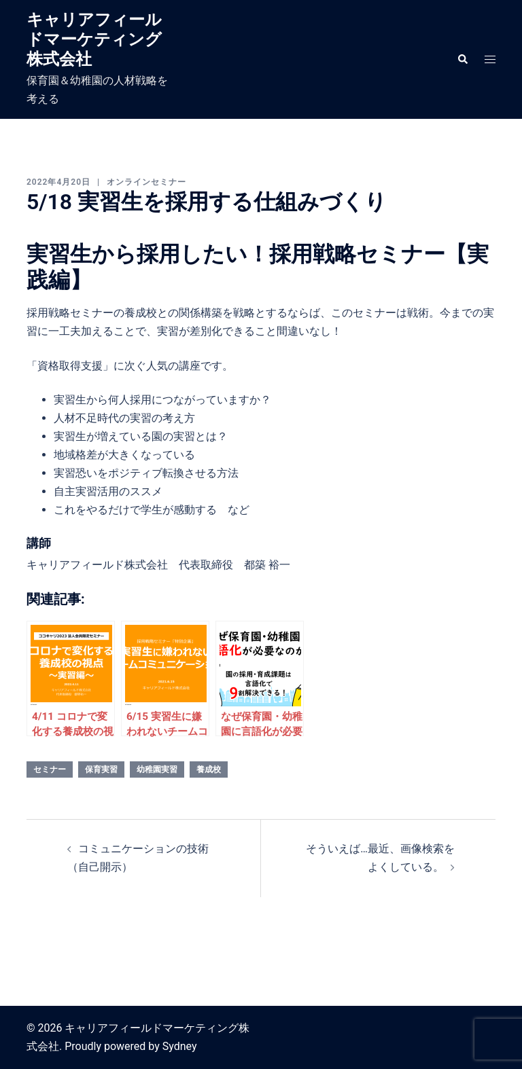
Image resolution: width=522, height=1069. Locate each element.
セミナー (49, 769)
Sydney (179, 1046)
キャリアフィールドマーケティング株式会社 (94, 39)
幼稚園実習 (157, 769)
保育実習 (101, 769)
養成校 (208, 769)
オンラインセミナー (146, 182)
